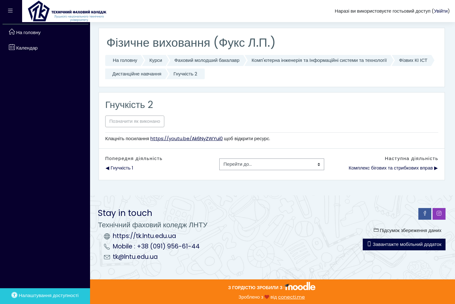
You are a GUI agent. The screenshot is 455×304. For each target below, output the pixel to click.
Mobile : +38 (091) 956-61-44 (156, 246)
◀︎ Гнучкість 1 (119, 167)
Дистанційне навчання (136, 73)
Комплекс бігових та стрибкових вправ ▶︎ (393, 167)
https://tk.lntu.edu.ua (144, 236)
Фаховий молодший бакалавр (207, 60)
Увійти (441, 11)
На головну (125, 60)
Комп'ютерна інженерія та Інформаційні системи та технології (319, 60)
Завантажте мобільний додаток (404, 244)
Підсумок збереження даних (407, 230)
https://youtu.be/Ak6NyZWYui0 (186, 138)
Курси (155, 60)
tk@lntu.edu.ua (135, 257)
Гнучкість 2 (185, 73)
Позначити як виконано (134, 121)
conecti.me (291, 297)
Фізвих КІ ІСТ (413, 60)
